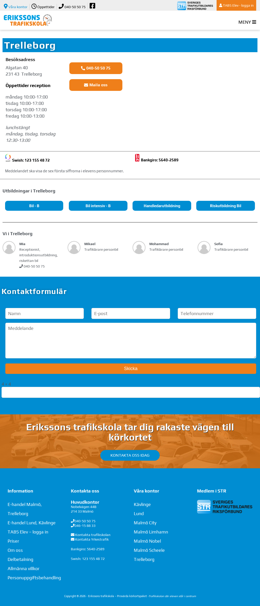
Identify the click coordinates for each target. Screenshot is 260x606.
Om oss (15, 550)
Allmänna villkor (23, 568)
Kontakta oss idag (130, 455)
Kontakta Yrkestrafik (92, 539)
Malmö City (145, 522)
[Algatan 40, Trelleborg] (195, 98)
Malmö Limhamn (151, 531)
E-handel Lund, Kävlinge (32, 522)
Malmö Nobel (147, 541)
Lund (139, 513)
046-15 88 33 (84, 526)
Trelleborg (144, 559)
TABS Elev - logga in (236, 5)
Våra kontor (15, 6)
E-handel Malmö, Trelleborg (25, 509)
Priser (13, 541)
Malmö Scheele (149, 550)
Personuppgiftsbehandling (34, 577)
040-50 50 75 (72, 6)
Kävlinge (142, 504)
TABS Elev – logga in (28, 531)
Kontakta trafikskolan (92, 535)
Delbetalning (20, 559)
